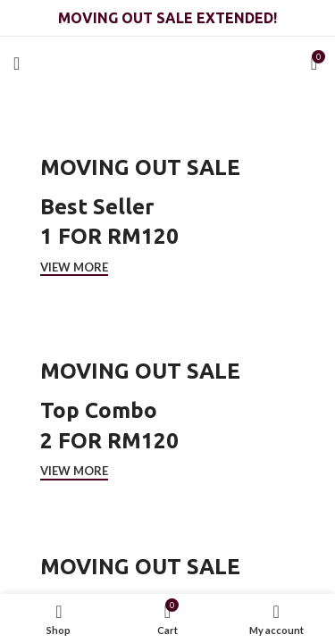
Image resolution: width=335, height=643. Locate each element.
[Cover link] (167, 214)
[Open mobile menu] (16, 63)
